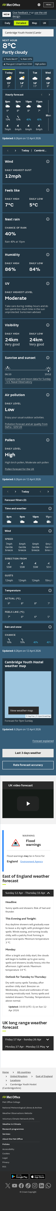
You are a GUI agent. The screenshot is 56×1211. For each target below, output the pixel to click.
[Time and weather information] (49, 508)
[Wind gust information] (47, 161)
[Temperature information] (49, 590)
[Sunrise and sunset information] (47, 357)
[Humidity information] (47, 254)
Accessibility (8, 1149)
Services (6, 1134)
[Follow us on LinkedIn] (41, 1185)
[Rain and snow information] (49, 626)
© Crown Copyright (28, 1192)
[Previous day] (8, 151)
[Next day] (16, 151)
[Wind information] (49, 530)
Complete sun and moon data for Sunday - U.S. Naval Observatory (28, 380)
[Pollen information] (47, 440)
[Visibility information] (47, 325)
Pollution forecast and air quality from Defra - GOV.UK (26, 425)
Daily (7, 23)
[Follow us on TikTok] (28, 1185)
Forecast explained (43, 741)
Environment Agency (31, 861)
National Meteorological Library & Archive (22, 1107)
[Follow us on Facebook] (21, 1185)
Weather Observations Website (17, 1113)
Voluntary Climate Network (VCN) (18, 1119)
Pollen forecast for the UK (19, 469)
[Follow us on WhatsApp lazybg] (48, 1185)
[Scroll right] (49, 95)
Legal (5, 1158)
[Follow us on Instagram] (34, 1185)
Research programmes (13, 1129)
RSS (4, 1166)
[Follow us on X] (7, 1185)
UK (44, 23)
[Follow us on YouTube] (14, 1185)
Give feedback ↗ (22, 12)
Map (34, 23)
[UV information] (47, 283)
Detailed (21, 23)
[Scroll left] (42, 95)
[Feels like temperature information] (47, 190)
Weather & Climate (11, 1124)
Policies (6, 1144)
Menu (48, 5)
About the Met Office (12, 1139)
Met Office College (11, 1102)
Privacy (5, 1162)
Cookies (6, 1153)
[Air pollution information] (47, 394)
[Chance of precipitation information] (47, 219)
